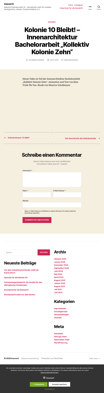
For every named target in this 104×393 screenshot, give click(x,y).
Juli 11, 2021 (54, 60)
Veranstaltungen (61, 315)
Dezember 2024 (61, 265)
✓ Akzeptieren (38, 384)
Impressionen (60, 309)
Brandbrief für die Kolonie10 (16, 290)
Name (25, 191)
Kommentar (27, 171)
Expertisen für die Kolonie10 (71, 8)
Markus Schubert (37, 60)
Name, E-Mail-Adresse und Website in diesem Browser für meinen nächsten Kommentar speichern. (50, 212)
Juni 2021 (58, 293)
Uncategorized (60, 312)
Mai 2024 (58, 275)
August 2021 (59, 287)
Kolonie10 (9, 4)
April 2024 (58, 278)
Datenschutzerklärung (31, 359)
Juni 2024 (58, 271)
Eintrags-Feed (60, 337)
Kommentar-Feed (61, 340)
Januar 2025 (59, 262)
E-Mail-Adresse (59, 191)
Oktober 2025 (60, 259)
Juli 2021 (58, 290)
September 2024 (61, 268)
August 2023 (59, 281)
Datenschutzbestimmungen (49, 372)
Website (25, 201)
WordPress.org (60, 343)
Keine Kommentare (72, 60)
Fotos (70, 5)
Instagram (79, 5)
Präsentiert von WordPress (54, 359)
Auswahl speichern (59, 384)
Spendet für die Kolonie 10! (16, 278)
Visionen (52, 22)
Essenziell (49, 378)
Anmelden (58, 334)
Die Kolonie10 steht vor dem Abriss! (19, 295)
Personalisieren (50, 389)
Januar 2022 (59, 284)
